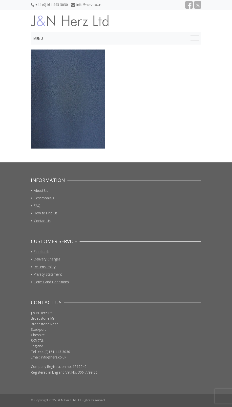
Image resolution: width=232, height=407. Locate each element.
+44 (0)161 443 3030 (49, 4)
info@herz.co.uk (86, 4)
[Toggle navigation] (194, 38)
